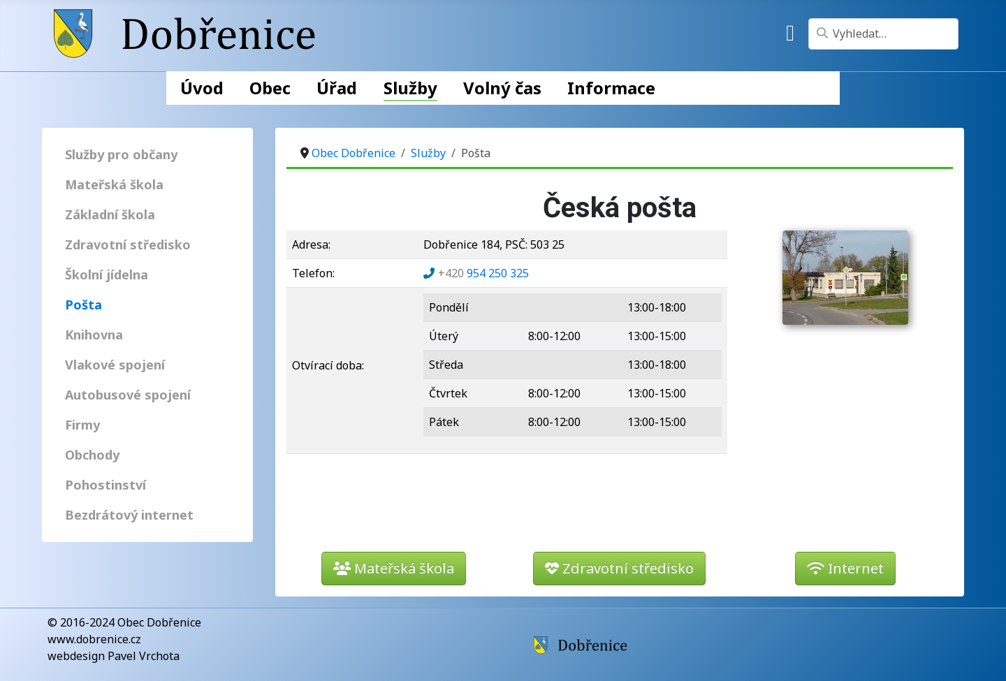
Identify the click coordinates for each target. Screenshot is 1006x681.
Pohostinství (105, 484)
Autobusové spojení (128, 394)
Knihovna (94, 334)
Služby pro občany (121, 154)
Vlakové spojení (115, 364)
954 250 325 (483, 273)
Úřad (336, 87)
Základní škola (110, 214)
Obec (270, 87)
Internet (845, 568)
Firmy (82, 424)
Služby (410, 87)
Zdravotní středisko (128, 244)
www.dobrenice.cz (94, 639)
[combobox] (883, 34)
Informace (611, 87)
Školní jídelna (106, 274)
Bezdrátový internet (129, 514)
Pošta (83, 304)
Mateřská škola (114, 184)
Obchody (92, 454)
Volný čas (502, 87)
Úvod (202, 87)
